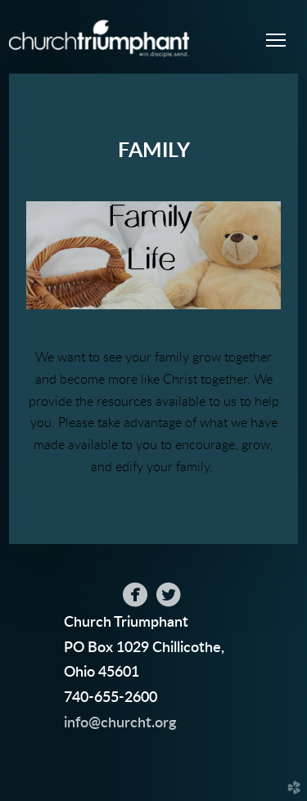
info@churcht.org (120, 723)
